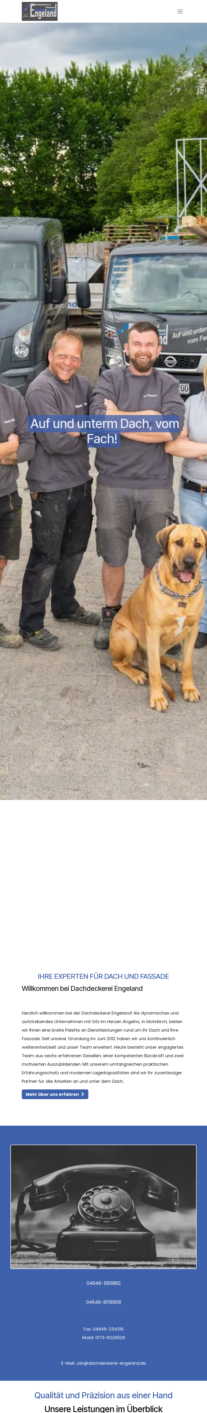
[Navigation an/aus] (180, 11)
